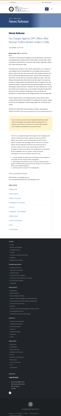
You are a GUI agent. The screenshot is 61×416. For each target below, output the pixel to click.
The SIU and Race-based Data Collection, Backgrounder (24, 299)
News (13, 194)
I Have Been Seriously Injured (17, 319)
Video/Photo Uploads (15, 329)
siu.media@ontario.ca (23, 177)
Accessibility (13, 282)
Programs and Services (16, 267)
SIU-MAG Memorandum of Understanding (20, 312)
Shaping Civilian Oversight (16, 259)
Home (10, 18)
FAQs (11, 361)
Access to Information (15, 359)
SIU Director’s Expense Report (17, 302)
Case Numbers (13, 364)
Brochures (12, 304)
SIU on (11, 207)
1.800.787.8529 (46, 2)
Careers (12, 334)
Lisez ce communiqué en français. (18, 173)
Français (13, 2)
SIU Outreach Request (15, 324)
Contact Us (12, 326)
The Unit (12, 244)
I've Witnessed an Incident (16, 321)
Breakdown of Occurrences (17, 349)
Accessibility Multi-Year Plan (17, 309)
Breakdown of (17, 202)
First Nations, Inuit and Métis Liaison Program (21, 277)
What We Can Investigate (16, 247)
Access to (15, 220)
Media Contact (13, 356)
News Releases (14, 344)
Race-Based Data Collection (17, 279)
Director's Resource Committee (18, 274)
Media (13, 189)
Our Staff (12, 252)
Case (13, 229)
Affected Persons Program (16, 269)
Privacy (26, 410)
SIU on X (12, 351)
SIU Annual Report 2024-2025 (17, 294)
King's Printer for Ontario (16, 412)
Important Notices (35, 410)
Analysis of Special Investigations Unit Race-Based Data (24, 297)
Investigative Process (15, 249)
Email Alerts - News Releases (17, 354)
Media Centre (17, 18)
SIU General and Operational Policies (19, 254)
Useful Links (13, 331)
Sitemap (12, 410)
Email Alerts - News (17, 211)
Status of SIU (15, 198)
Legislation (12, 257)
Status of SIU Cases (15, 346)
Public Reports (13, 289)
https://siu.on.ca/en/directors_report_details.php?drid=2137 (36, 111)
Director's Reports (14, 292)
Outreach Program (14, 272)
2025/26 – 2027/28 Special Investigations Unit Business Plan (25, 307)
